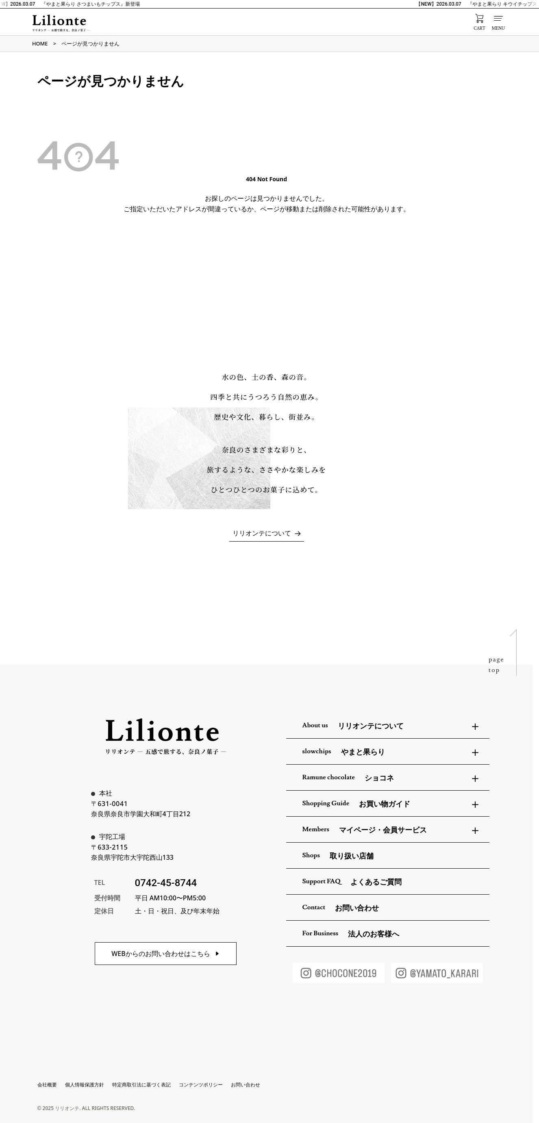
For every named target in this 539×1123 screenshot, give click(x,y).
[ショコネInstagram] (339, 973)
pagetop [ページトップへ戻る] (496, 664)
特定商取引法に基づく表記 (141, 1084)
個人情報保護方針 (84, 1084)
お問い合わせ (245, 1084)
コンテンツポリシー (201, 1084)
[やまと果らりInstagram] (437, 973)
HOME (40, 43)
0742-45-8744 (166, 883)
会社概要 (47, 1084)
